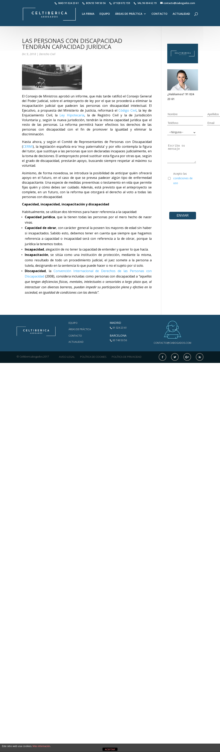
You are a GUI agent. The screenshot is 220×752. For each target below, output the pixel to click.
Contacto (159, 14)
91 (187, 94)
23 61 (170, 99)
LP (120, 3)
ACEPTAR (110, 749)
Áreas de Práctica (128, 14)
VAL (145, 3)
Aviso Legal (67, 357)
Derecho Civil (47, 54)
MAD (67, 3)
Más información (41, 746)
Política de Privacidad (126, 357)
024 (191, 94)
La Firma (88, 14)
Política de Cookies (93, 357)
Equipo (105, 14)
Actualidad (181, 14)
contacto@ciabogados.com (172, 343)
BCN (94, 3)
